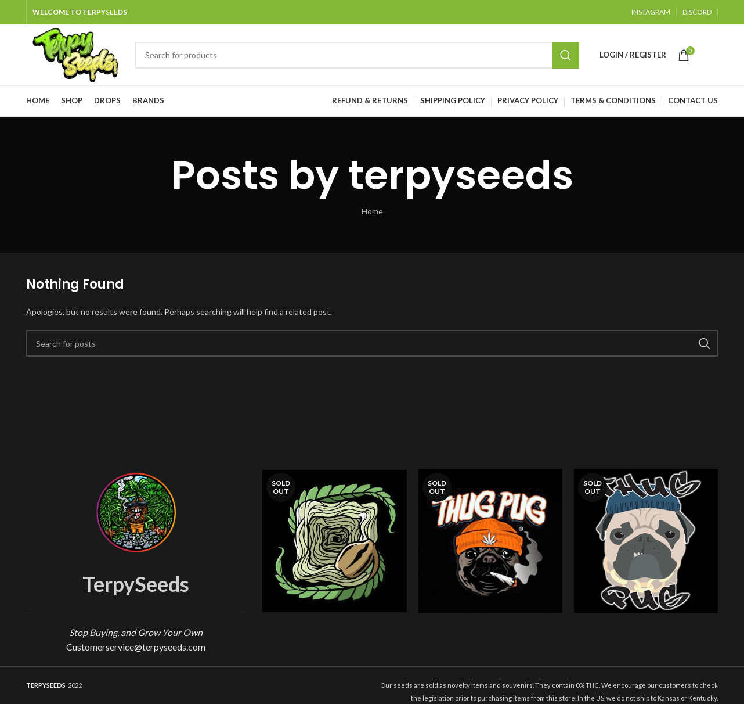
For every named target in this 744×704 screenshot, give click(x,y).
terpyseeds (460, 175)
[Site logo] (75, 54)
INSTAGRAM (650, 12)
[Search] (357, 55)
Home (372, 211)
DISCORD (697, 12)
